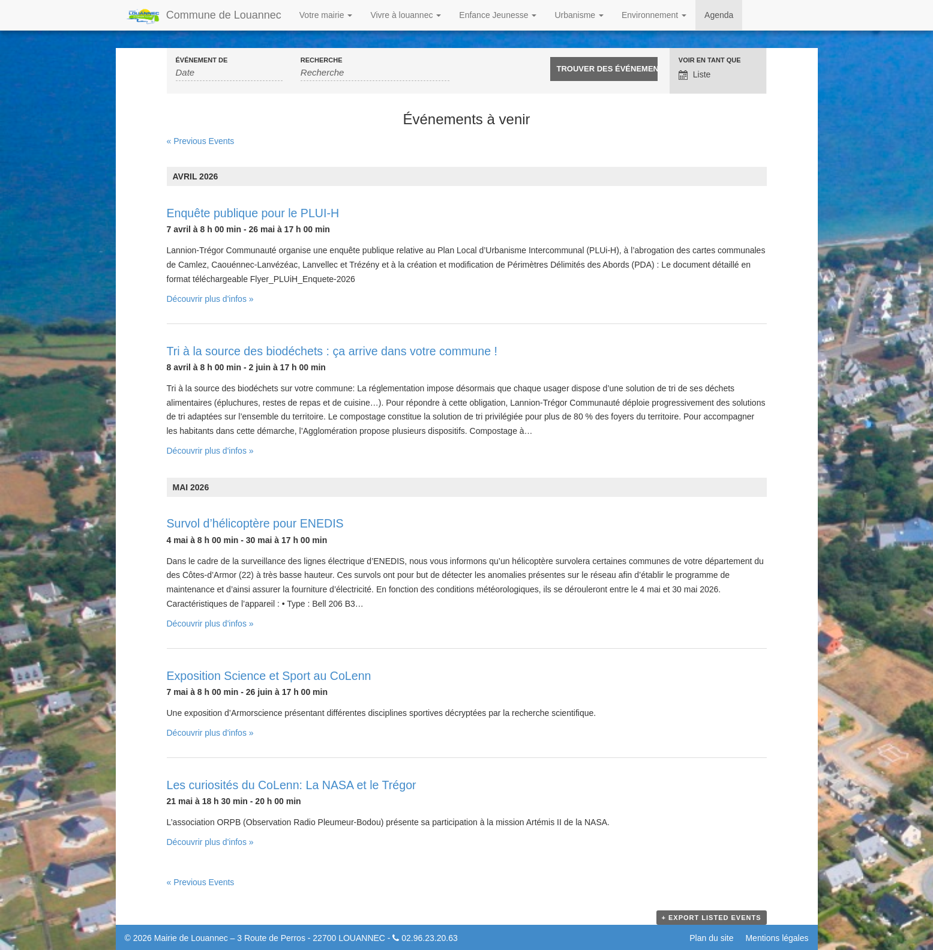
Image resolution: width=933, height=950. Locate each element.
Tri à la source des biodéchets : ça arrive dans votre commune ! (332, 351)
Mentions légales (776, 938)
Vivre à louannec (405, 15)
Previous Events (201, 141)
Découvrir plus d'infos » (210, 299)
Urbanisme (579, 15)
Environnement (654, 15)
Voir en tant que (710, 60)
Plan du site (711, 938)
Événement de (202, 60)
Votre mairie (326, 15)
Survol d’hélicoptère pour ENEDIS (255, 523)
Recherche (322, 60)
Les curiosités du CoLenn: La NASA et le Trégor (291, 785)
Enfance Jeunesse (497, 15)
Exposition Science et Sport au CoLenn (269, 675)
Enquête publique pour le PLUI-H (253, 213)
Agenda (718, 15)
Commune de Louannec (203, 16)
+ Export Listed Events (711, 917)
